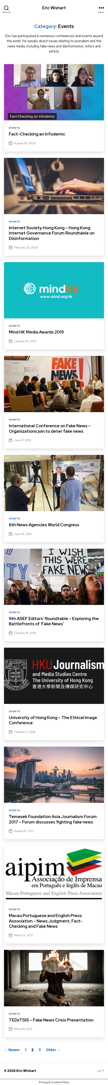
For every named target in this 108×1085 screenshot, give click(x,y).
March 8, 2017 (23, 1029)
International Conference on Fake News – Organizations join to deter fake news (50, 428)
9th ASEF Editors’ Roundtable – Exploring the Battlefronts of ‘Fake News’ (54, 621)
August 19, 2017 (24, 831)
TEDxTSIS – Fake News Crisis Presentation (51, 1020)
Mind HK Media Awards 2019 (36, 332)
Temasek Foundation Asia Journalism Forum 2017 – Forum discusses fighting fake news (53, 819)
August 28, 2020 (25, 143)
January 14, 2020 (25, 341)
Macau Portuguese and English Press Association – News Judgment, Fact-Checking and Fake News (45, 921)
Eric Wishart (54, 8)
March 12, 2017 (23, 935)
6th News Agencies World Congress (44, 524)
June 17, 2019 (22, 440)
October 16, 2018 (25, 633)
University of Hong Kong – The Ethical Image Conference (53, 720)
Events (14, 127)
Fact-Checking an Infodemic (37, 134)
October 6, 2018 (24, 732)
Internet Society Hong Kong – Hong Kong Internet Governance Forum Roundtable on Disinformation (52, 233)
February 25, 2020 (26, 247)
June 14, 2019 (23, 534)
